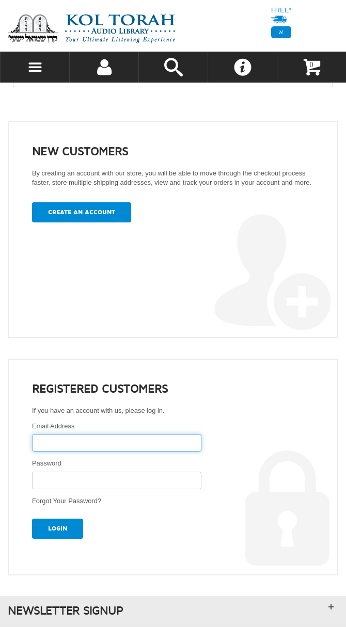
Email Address (55, 426)
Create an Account (81, 212)
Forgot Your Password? (66, 501)
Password (48, 463)
